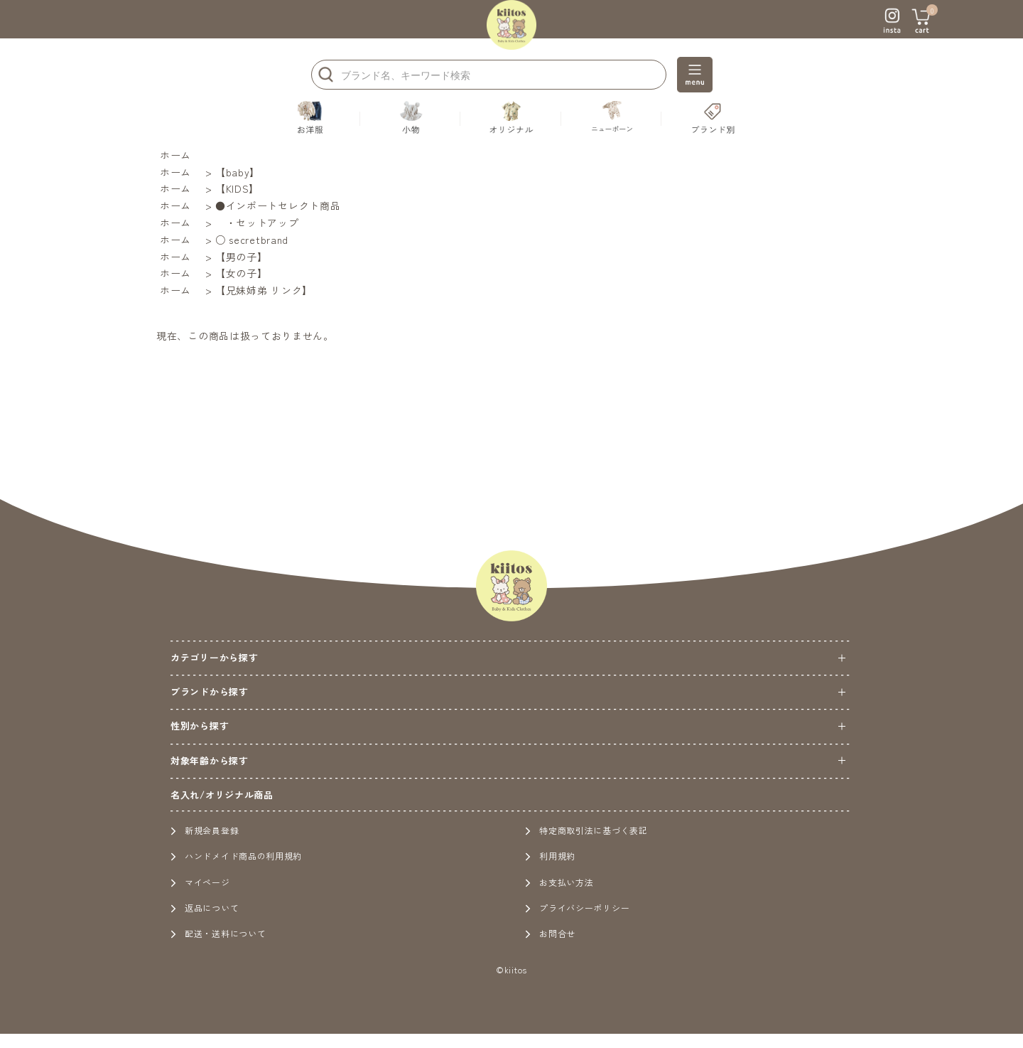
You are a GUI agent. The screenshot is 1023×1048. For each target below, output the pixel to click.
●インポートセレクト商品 (277, 205)
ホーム (175, 155)
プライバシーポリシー (577, 908)
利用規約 (550, 856)
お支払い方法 (559, 882)
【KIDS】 (237, 188)
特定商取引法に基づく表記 (586, 830)
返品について (204, 908)
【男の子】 (241, 257)
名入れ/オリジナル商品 (222, 794)
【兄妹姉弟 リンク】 (264, 290)
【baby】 (237, 172)
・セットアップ (257, 222)
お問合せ (550, 933)
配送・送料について (218, 933)
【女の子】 (241, 273)
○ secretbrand (251, 239)
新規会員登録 (204, 830)
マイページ (200, 882)
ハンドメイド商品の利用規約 (236, 856)
